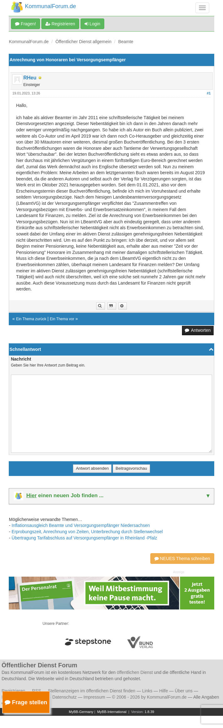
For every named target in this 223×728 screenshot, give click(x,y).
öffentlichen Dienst (135, 672)
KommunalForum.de (29, 41)
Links (147, 690)
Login (92, 23)
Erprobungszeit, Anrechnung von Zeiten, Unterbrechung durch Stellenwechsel (87, 531)
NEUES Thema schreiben (182, 558)
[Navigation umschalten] (202, 8)
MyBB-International (112, 712)
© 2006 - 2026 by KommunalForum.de (149, 697)
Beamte (125, 41)
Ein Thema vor (62, 319)
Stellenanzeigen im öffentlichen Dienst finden (91, 690)
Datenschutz (64, 697)
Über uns (184, 690)
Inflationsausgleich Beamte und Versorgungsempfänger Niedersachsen (81, 525)
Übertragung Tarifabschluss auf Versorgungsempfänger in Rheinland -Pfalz (84, 537)
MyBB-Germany (81, 712)
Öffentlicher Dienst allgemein (83, 41)
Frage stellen (26, 702)
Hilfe (163, 690)
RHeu (29, 77)
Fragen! (25, 23)
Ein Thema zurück (31, 319)
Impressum (94, 697)
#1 (208, 93)
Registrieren (60, 23)
